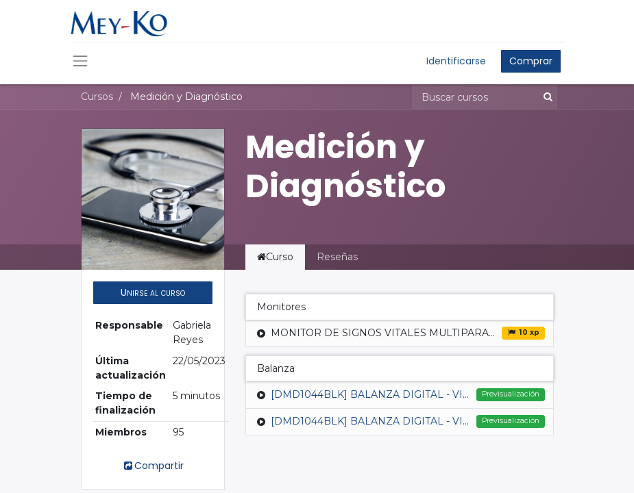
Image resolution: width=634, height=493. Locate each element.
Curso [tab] (275, 257)
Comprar (530, 61)
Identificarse (456, 61)
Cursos (97, 96)
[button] (153, 293)
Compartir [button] (153, 465)
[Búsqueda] (545, 97)
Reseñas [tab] (337, 257)
